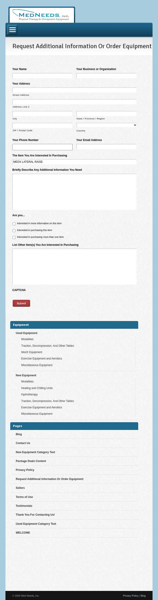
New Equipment (26, 375)
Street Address (21, 95)
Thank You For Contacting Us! (35, 514)
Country (80, 130)
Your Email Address (89, 140)
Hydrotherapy (29, 394)
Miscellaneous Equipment (36, 365)
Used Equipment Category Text (36, 523)
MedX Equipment (31, 352)
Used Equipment (26, 333)
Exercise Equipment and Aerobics (41, 358)
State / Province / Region (90, 118)
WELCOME (23, 532)
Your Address (21, 83)
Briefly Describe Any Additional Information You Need (47, 169)
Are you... (18, 215)
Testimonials (24, 505)
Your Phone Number (25, 140)
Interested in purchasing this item (34, 230)
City (15, 118)
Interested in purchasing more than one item (40, 237)
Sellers (20, 488)
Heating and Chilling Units (37, 388)
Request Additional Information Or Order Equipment (49, 479)
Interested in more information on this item (39, 223)
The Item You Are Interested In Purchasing (39, 155)
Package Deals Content (31, 461)
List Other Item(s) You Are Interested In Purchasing (45, 244)
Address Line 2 (21, 106)
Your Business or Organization (96, 69)
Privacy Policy (25, 470)
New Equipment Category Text (35, 452)
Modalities (27, 339)
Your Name (19, 69)
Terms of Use (24, 497)
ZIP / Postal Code (23, 130)
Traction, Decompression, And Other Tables (47, 345)
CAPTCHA (19, 290)
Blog (19, 434)
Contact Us (23, 443)
